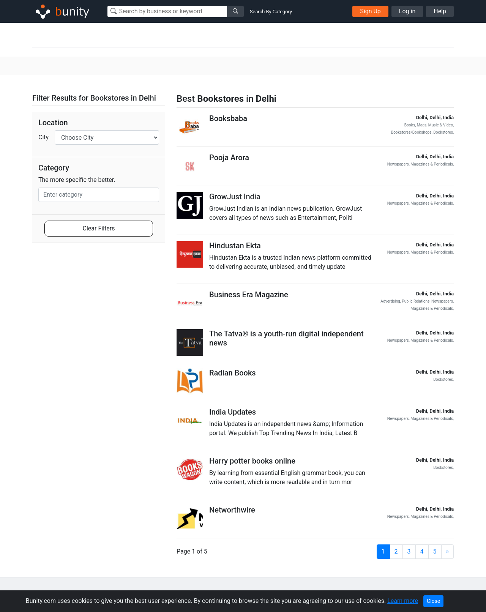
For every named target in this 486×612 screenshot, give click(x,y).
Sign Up (370, 11)
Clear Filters (99, 228)
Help (440, 11)
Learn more (402, 600)
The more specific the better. (76, 179)
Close (433, 601)
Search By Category (271, 11)
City (43, 137)
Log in (407, 11)
